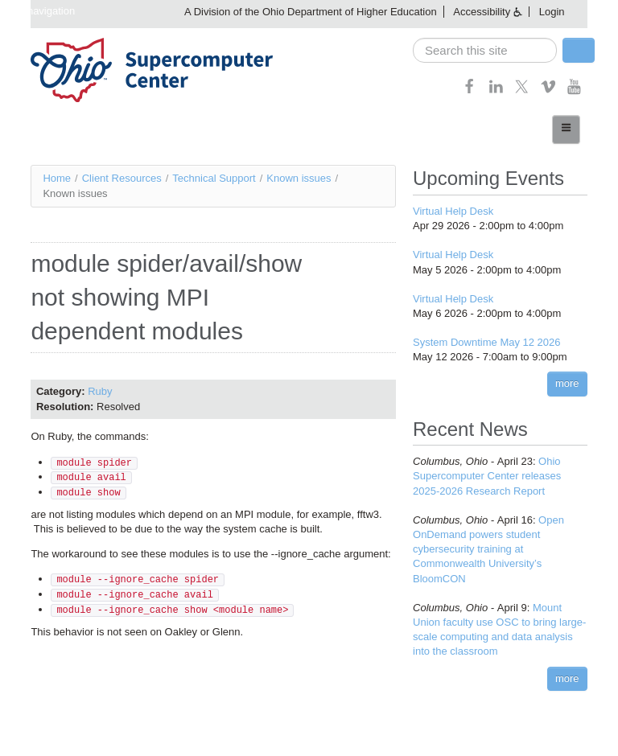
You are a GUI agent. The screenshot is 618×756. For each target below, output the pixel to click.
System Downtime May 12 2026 (487, 342)
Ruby (100, 391)
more (567, 383)
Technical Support (213, 178)
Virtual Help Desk (453, 211)
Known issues (298, 178)
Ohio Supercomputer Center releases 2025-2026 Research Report (487, 475)
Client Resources (122, 178)
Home (57, 178)
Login (552, 12)
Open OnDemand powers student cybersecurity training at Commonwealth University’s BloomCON (488, 549)
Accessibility (481, 12)
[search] (485, 50)
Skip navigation (39, 11)
